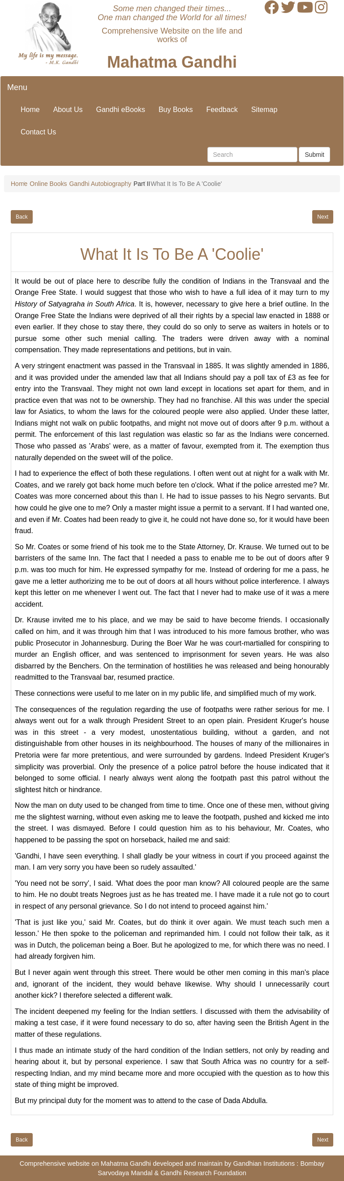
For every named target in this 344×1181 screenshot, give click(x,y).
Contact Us (38, 132)
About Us (68, 109)
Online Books (48, 183)
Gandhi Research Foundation (203, 1173)
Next (322, 217)
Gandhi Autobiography (100, 183)
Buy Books (176, 109)
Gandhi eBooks (120, 109)
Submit (314, 154)
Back (22, 217)
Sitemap (264, 109)
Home (30, 109)
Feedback (221, 109)
